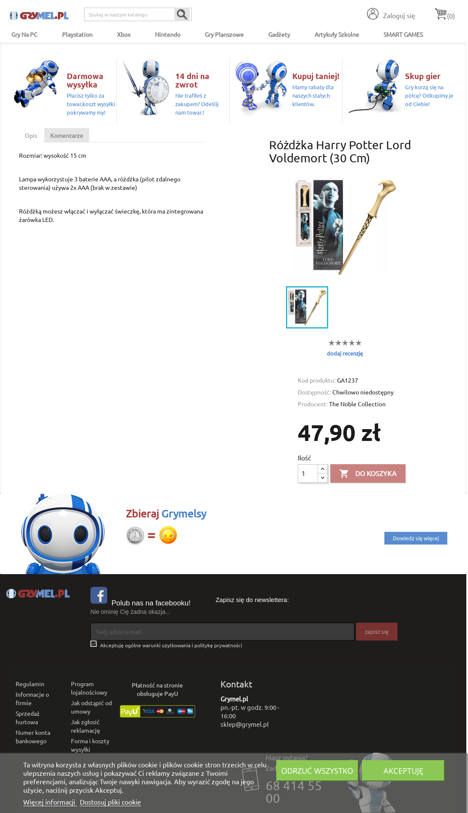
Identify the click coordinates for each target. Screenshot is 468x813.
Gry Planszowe (224, 34)
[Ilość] (308, 473)
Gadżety (279, 34)
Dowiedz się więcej (416, 538)
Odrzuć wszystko (317, 770)
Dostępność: (314, 392)
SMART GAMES (403, 34)
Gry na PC (24, 34)
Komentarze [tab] (66, 135)
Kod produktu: (316, 380)
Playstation (77, 34)
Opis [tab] (31, 135)
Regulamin (30, 683)
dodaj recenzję (345, 353)
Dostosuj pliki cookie (110, 801)
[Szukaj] (138, 14)
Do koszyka (368, 473)
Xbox (124, 34)
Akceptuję (403, 770)
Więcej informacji (50, 801)
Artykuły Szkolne (337, 34)
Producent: (312, 404)
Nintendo (167, 34)
